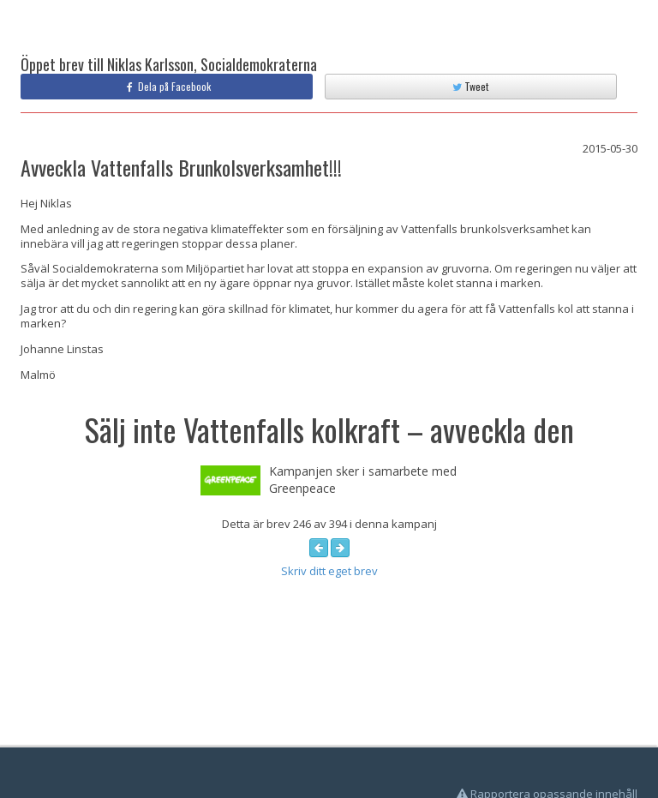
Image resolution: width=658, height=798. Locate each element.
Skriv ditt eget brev (329, 571)
